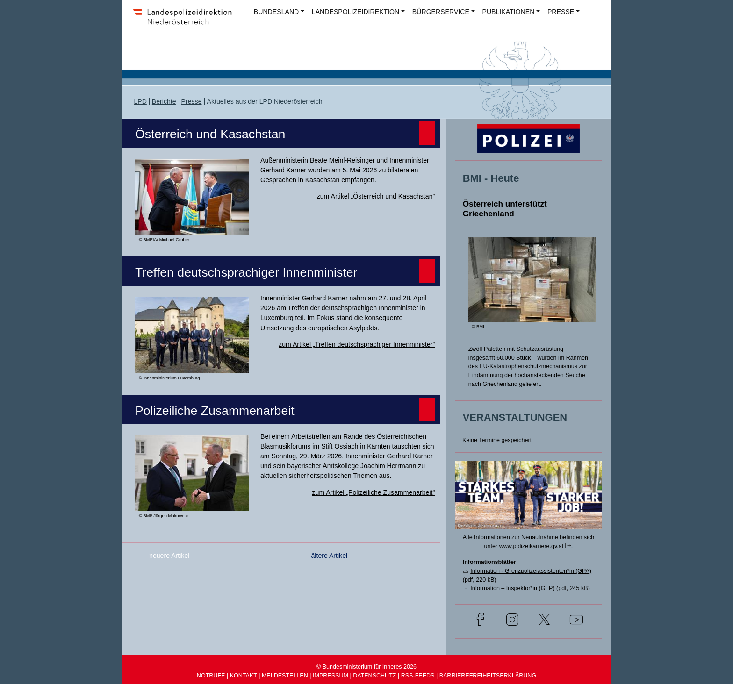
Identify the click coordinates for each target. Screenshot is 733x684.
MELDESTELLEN (285, 675)
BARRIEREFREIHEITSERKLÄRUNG (488, 675)
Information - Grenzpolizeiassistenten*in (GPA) (530, 571)
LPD (140, 101)
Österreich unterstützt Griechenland (505, 208)
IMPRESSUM (330, 675)
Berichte (164, 101)
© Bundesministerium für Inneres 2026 (366, 666)
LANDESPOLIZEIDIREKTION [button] (355, 11)
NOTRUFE (211, 675)
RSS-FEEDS (418, 675)
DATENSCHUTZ (374, 675)
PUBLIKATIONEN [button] (508, 11)
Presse (191, 101)
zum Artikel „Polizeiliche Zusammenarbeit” (373, 492)
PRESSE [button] (560, 11)
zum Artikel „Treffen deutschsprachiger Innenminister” (357, 344)
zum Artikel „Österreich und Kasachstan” (376, 196)
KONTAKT (243, 675)
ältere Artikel (329, 555)
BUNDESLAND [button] (276, 11)
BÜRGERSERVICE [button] (440, 11)
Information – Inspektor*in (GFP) (512, 588)
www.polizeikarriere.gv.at (531, 546)
